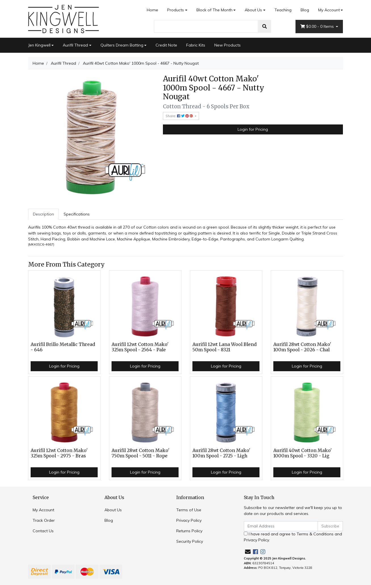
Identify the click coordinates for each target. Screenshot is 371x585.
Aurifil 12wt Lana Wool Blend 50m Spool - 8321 (224, 347)
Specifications (77, 214)
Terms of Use (188, 509)
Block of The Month (214, 9)
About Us (253, 9)
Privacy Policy (189, 520)
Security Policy (189, 541)
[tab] (43, 214)
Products (175, 9)
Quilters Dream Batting (121, 45)
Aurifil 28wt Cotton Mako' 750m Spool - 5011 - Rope (140, 453)
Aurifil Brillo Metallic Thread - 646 (63, 347)
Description (43, 214)
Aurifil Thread (75, 45)
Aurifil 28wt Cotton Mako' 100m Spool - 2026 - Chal (302, 347)
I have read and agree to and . (293, 536)
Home (152, 9)
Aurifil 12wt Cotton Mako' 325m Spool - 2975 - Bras (59, 453)
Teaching (283, 9)
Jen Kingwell (39, 45)
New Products (227, 45)
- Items (317, 26)
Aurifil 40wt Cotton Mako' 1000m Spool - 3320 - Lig (302, 453)
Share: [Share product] (179, 116)
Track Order (44, 520)
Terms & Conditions (315, 534)
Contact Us (43, 530)
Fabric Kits (195, 45)
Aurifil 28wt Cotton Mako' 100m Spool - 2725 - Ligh (221, 453)
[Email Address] (281, 526)
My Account (43, 509)
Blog (305, 9)
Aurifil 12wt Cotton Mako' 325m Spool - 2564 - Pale (140, 347)
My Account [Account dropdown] (329, 9)
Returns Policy (189, 530)
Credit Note (166, 45)
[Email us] (248, 551)
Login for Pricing (253, 129)
